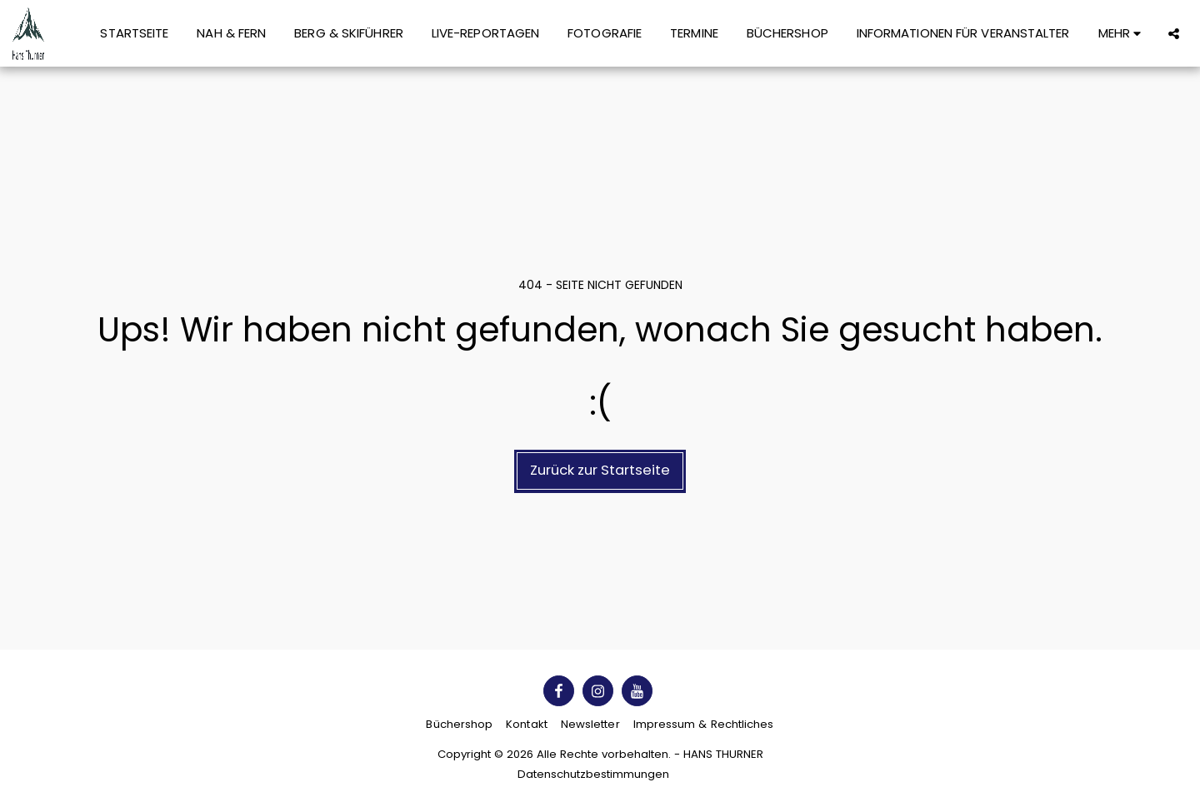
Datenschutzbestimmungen (593, 774)
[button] (1174, 33)
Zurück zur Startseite (600, 470)
